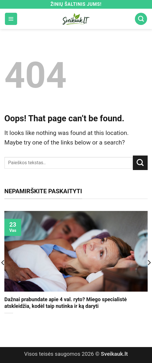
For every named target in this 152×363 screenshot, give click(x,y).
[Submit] (140, 163)
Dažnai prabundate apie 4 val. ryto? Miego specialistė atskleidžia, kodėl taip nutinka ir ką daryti (65, 303)
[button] (11, 19)
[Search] (141, 19)
